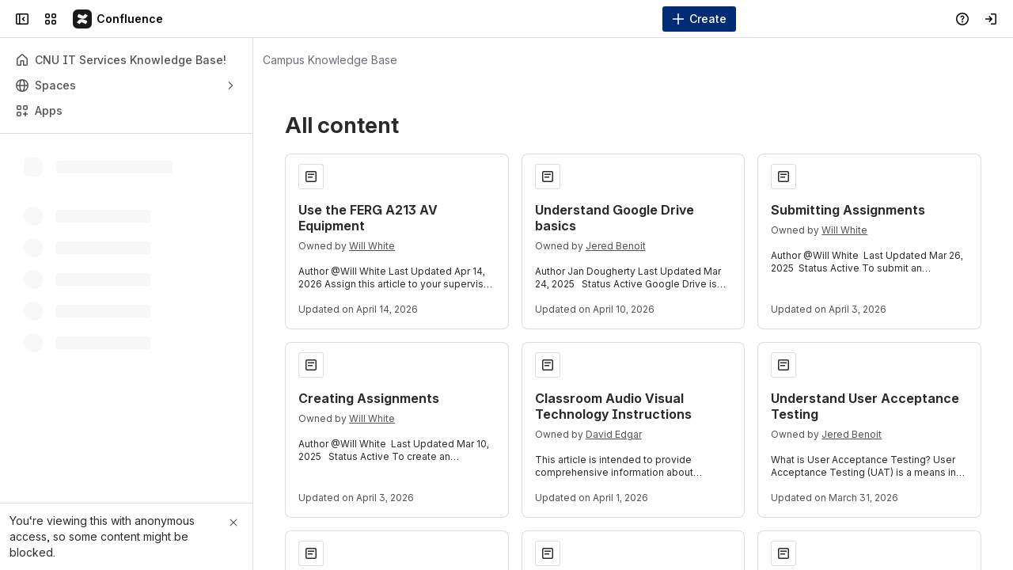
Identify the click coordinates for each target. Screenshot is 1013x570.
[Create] (699, 19)
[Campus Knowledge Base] (119, 19)
